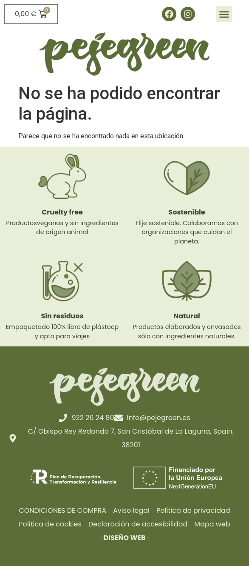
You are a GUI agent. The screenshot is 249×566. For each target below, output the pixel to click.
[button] (224, 14)
